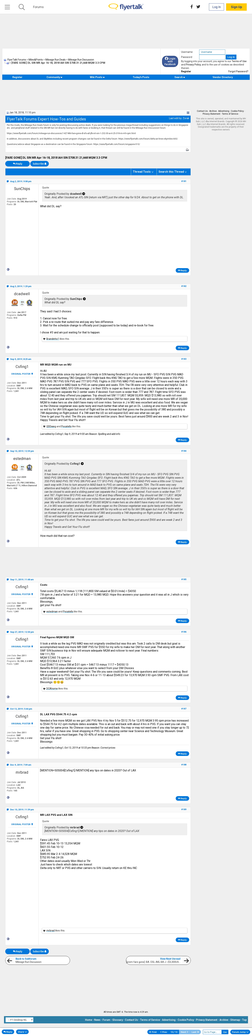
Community (54, 77)
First (153, 1032)
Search (179, 77)
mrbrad (22, 772)
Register (186, 71)
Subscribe (39, 163)
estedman (22, 458)
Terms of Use (239, 61)
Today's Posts (141, 77)
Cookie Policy (237, 111)
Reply (17, 163)
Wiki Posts (97, 77)
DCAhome (52, 688)
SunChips (22, 189)
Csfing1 (22, 366)
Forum (106, 1019)
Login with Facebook (170, 61)
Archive (213, 111)
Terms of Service (230, 114)
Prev (163, 1032)
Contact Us (202, 111)
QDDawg (51, 426)
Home (88, 1019)
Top (244, 1019)
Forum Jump (240, 1032)
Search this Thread (171, 171)
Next (184, 1032)
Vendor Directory (223, 77)
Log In (216, 7)
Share (22, 1032)
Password (186, 57)
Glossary (117, 1019)
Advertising (223, 111)
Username (187, 52)
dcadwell (22, 294)
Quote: (46, 187)
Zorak (186, 118)
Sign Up (236, 7)
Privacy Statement (211, 114)
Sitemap (235, 1019)
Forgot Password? (238, 71)
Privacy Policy (193, 64)
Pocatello (66, 426)
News (97, 1019)
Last (195, 1032)
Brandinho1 (52, 338)
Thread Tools (142, 171)
